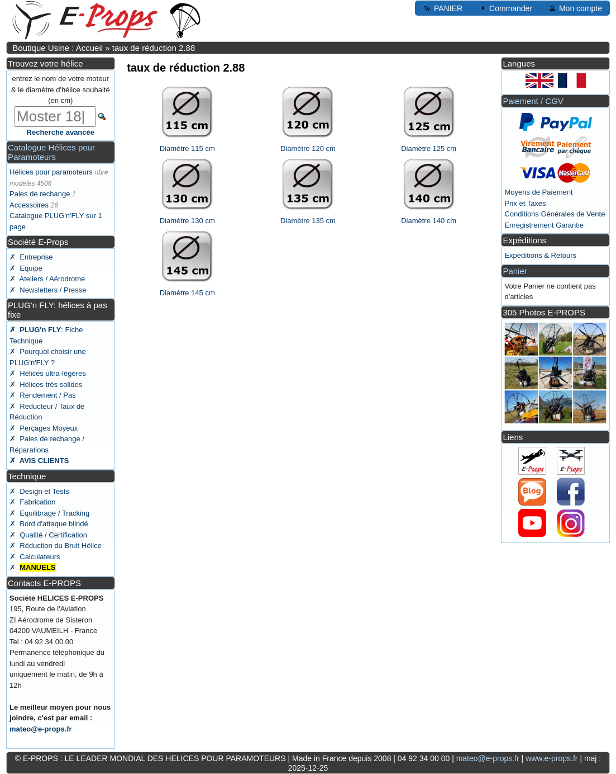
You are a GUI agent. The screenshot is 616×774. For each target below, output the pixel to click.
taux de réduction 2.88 (153, 48)
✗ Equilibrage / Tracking (49, 513)
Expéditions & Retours (540, 255)
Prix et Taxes (525, 203)
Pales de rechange (39, 194)
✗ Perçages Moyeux (43, 428)
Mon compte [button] (575, 7)
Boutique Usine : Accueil (57, 48)
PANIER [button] (442, 7)
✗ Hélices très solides (45, 384)
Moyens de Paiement (538, 192)
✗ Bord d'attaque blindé (48, 524)
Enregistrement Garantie (544, 225)
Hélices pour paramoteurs (51, 172)
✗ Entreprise (30, 257)
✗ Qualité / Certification (48, 535)
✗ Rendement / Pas (42, 395)
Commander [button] (505, 7)
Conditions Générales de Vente (554, 214)
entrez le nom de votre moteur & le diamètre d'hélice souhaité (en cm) (60, 89)
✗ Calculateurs (34, 557)
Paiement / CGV (533, 101)
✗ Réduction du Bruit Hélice (55, 545)
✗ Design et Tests (39, 491)
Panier (515, 271)
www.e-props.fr (551, 758)
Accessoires (29, 205)
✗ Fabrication (32, 502)
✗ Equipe (25, 268)
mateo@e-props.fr (40, 729)
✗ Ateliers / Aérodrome (47, 279)
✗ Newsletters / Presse (47, 290)
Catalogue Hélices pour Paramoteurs (51, 152)
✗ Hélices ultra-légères (47, 373)
